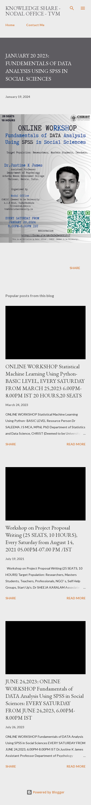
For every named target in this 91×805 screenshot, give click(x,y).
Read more (76, 444)
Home (10, 25)
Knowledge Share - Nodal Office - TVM (33, 11)
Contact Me (35, 25)
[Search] (72, 8)
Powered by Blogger (45, 792)
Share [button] (75, 268)
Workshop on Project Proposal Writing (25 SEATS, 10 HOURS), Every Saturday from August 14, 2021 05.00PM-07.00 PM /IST (41, 538)
